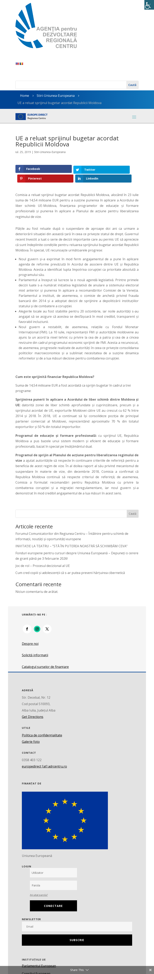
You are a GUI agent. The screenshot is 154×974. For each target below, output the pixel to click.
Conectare (53, 896)
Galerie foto (31, 732)
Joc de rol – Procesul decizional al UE (42, 556)
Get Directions (32, 707)
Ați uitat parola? (39, 885)
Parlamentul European (39, 956)
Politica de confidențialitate (42, 726)
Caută (132, 504)
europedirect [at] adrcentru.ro (44, 757)
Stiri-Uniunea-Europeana (56, 95)
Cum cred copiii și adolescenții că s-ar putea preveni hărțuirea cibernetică (70, 563)
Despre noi (30, 634)
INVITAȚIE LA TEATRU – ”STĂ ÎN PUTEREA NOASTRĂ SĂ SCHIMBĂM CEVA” (71, 536)
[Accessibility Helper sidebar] (149, 5)
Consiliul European (36, 964)
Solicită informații (35, 645)
